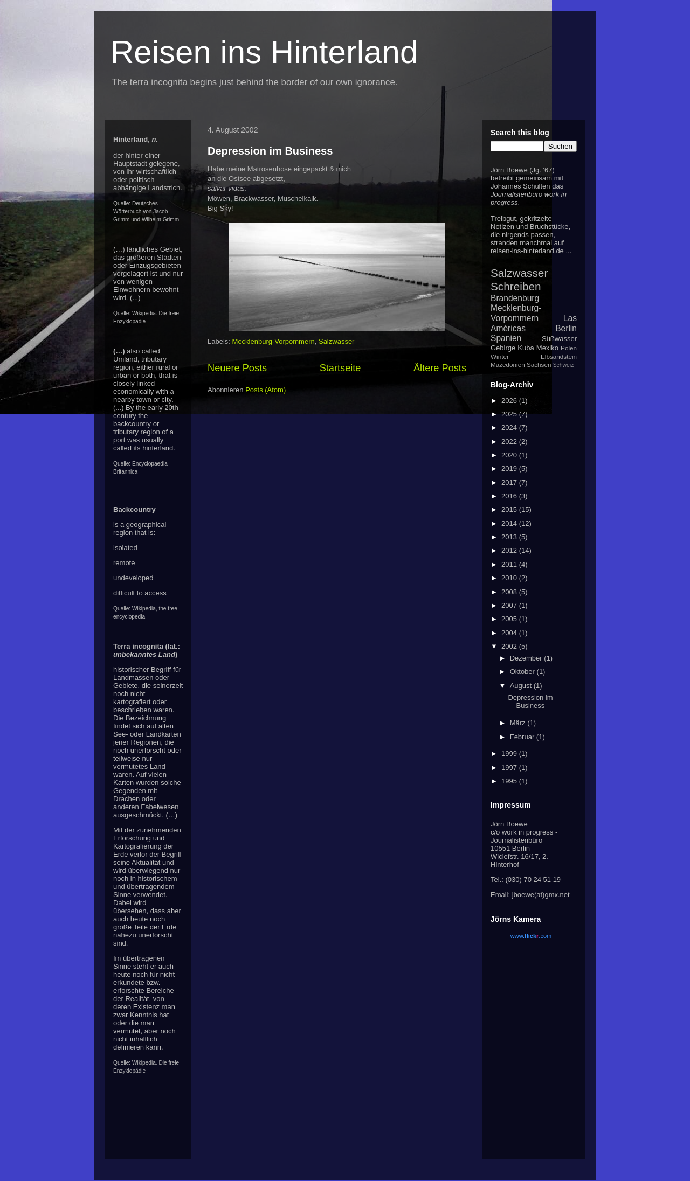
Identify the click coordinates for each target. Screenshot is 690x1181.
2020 (510, 455)
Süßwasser (559, 339)
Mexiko (547, 348)
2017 (510, 482)
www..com (530, 936)
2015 (510, 509)
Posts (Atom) (265, 390)
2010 (510, 578)
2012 (510, 550)
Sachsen (539, 364)
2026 (510, 401)
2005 (510, 619)
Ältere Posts (439, 368)
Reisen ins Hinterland (264, 52)
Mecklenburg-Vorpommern (273, 341)
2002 (510, 646)
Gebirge (503, 348)
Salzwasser (336, 341)
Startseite (340, 368)
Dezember (527, 658)
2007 (510, 605)
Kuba (526, 348)
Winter (500, 356)
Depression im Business (270, 151)
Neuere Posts (237, 368)
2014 (510, 523)
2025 (510, 414)
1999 (510, 753)
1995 (510, 781)
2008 (510, 592)
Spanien (506, 338)
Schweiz (563, 365)
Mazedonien (508, 364)
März (519, 723)
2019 (510, 468)
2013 (510, 537)
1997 (510, 767)
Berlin (566, 328)
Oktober (523, 672)
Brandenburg (515, 298)
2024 (510, 427)
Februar (523, 737)
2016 (510, 496)
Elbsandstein (559, 356)
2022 (510, 441)
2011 (510, 564)
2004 (510, 633)
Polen (569, 347)
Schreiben (516, 286)
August (522, 686)
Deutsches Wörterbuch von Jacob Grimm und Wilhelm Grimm (146, 211)
